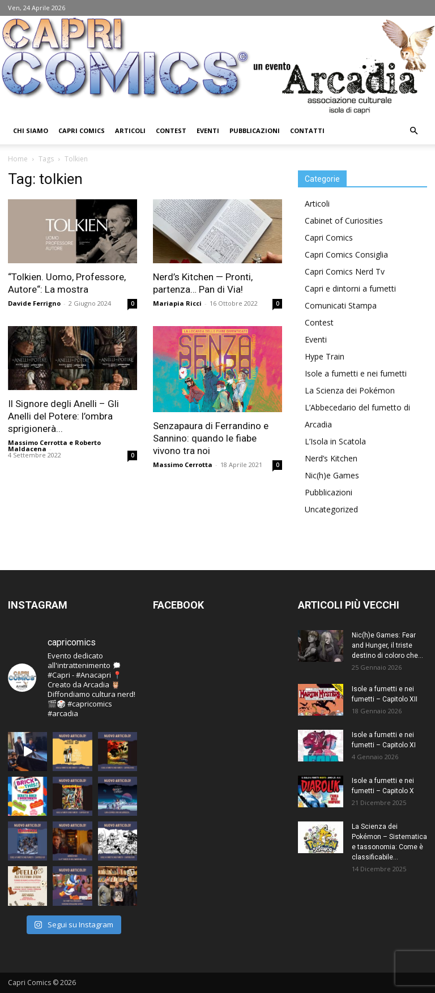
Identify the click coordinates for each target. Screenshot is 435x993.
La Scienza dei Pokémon (350, 390)
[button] (413, 131)
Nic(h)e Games (332, 475)
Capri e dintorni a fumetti (350, 288)
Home (18, 159)
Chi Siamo (30, 130)
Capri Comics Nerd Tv (345, 271)
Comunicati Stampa (341, 305)
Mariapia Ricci (177, 303)
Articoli (130, 130)
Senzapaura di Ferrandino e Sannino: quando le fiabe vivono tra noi (210, 438)
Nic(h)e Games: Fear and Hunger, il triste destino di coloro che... (387, 645)
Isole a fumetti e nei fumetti (356, 373)
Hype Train (324, 356)
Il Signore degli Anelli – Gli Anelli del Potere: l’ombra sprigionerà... (63, 416)
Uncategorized (331, 509)
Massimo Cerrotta (37, 442)
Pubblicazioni (254, 130)
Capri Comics (81, 130)
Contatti (307, 130)
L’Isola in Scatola (335, 441)
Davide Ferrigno (34, 303)
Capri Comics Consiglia (346, 254)
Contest (171, 130)
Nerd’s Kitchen (331, 458)
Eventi (208, 130)
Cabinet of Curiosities (344, 220)
